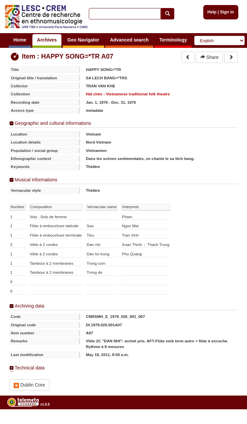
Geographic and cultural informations (53, 123)
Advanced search (129, 40)
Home (19, 40)
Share (209, 57)
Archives (47, 40)
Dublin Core (29, 385)
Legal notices (230, 421)
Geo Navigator (83, 40)
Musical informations (36, 179)
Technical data (30, 367)
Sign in (227, 12)
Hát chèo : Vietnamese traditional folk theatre (128, 94)
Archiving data (29, 306)
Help (211, 12)
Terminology (173, 40)
